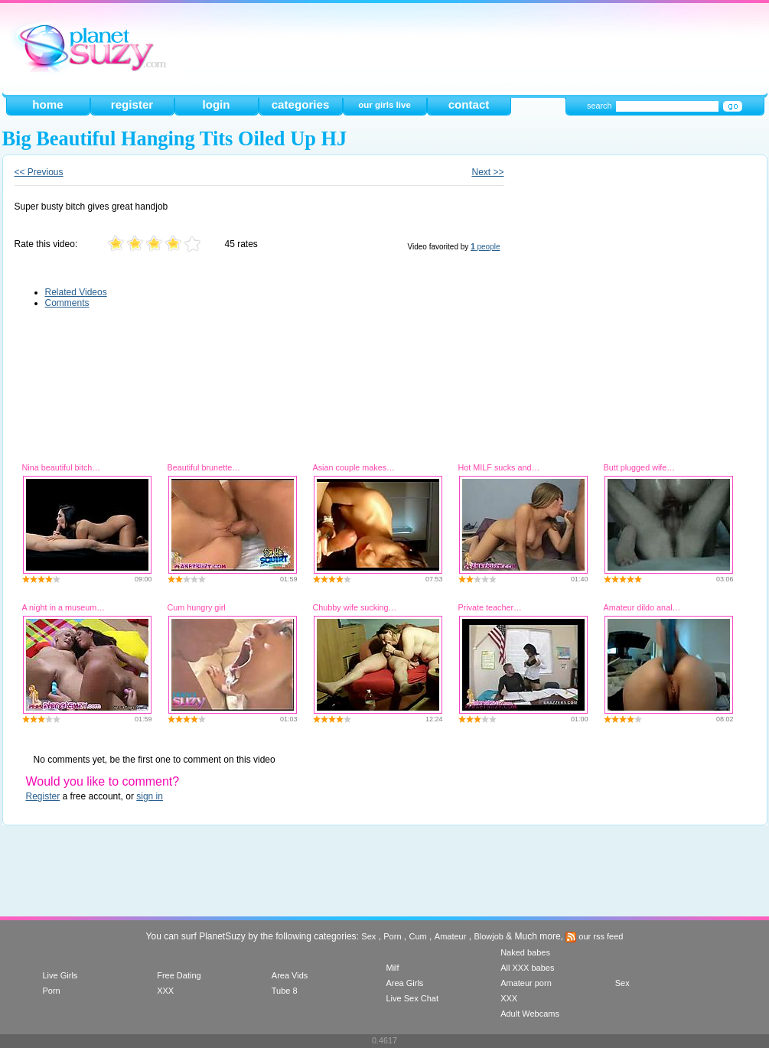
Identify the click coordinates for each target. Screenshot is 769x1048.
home (47, 104)
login (216, 104)
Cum (418, 936)
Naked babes (525, 952)
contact (469, 104)
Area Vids (290, 975)
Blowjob (488, 936)
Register (43, 796)
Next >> (487, 172)
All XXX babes (527, 967)
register (132, 104)
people (485, 246)
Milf (392, 967)
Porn (392, 936)
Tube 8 (285, 990)
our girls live (384, 104)
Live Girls (60, 975)
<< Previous (39, 172)
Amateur (451, 936)
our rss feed (594, 936)
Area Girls (404, 983)
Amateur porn (526, 983)
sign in (149, 796)
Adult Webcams (529, 1013)
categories (301, 104)
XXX (165, 990)
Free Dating (178, 975)
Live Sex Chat (412, 998)
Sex (368, 936)
